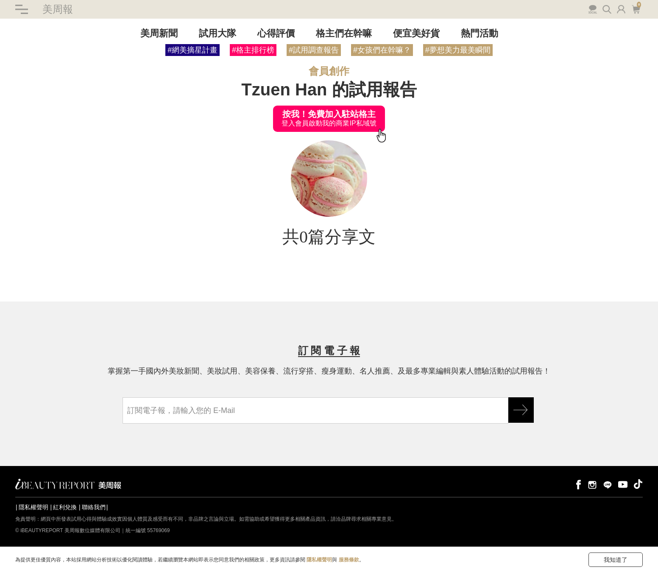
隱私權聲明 (33, 507)
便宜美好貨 (416, 33)
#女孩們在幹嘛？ (382, 50)
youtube (622, 484)
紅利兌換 (65, 507)
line (607, 484)
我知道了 (615, 559)
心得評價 (276, 33)
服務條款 (349, 560)
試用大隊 (217, 33)
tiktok (638, 484)
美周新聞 (159, 33)
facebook (577, 484)
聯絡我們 (94, 507)
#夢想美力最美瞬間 (458, 50)
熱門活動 (479, 33)
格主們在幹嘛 (344, 33)
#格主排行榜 (253, 50)
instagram (592, 484)
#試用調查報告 (314, 50)
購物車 (635, 8)
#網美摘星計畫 (192, 50)
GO (521, 410)
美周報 (57, 9)
